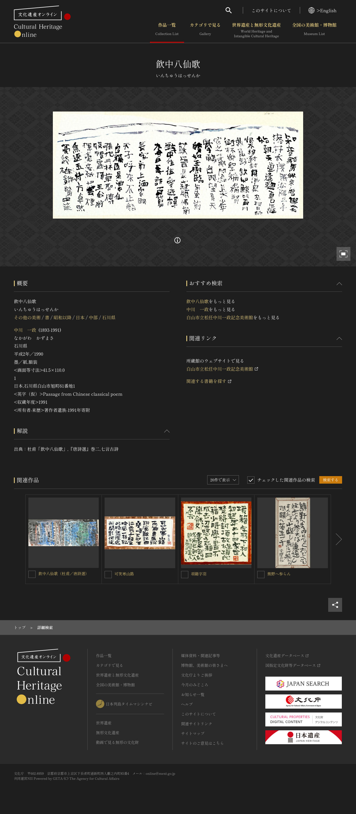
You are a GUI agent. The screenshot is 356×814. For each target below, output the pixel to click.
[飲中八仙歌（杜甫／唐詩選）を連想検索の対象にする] (32, 574)
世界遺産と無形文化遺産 (256, 30)
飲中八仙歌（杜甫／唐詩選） (63, 573)
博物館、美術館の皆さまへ (204, 665)
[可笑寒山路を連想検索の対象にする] (108, 574)
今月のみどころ (194, 684)
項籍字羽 (199, 574)
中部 (93, 317)
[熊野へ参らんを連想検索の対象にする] (260, 574)
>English (322, 10)
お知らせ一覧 (192, 694)
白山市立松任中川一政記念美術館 (219, 317)
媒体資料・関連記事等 (200, 655)
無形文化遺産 (107, 732)
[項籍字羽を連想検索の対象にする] (184, 574)
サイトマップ (192, 733)
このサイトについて (271, 10)
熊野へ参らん (279, 574)
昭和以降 (62, 317)
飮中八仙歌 (197, 301)
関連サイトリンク (196, 723)
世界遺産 (104, 723)
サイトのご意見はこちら (202, 743)
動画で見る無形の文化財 (117, 742)
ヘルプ (187, 704)
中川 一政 (25, 329)
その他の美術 (27, 317)
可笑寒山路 (124, 574)
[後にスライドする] (336, 539)
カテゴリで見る (205, 30)
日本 (80, 317)
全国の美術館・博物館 (314, 30)
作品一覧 (167, 30)
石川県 (108, 317)
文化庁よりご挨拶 (196, 675)
